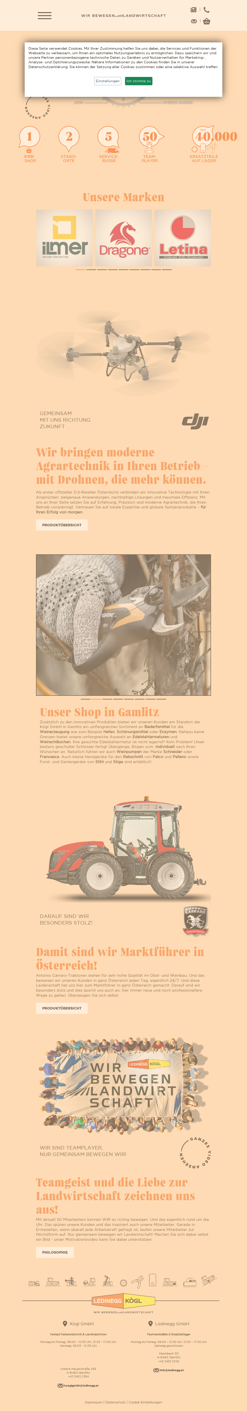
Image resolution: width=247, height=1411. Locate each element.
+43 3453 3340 (168, 1361)
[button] (80, 269)
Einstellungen (108, 81)
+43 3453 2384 (78, 1376)
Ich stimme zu (139, 81)
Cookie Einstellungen (145, 1402)
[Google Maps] (65, 1324)
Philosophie (55, 1252)
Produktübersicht (61, 525)
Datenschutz (115, 1402)
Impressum (94, 1402)
